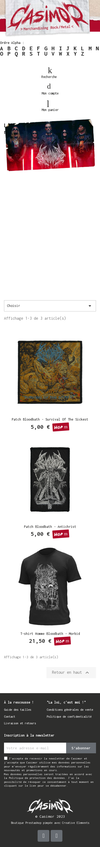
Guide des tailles (17, 709)
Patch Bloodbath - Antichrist (50, 527)
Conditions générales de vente (70, 709)
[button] (50, 70)
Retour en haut (71, 672)
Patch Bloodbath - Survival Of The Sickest (50, 419)
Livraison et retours (20, 723)
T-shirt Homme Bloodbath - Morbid (50, 634)
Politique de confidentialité (69, 716)
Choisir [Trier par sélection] (50, 306)
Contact (9, 716)
